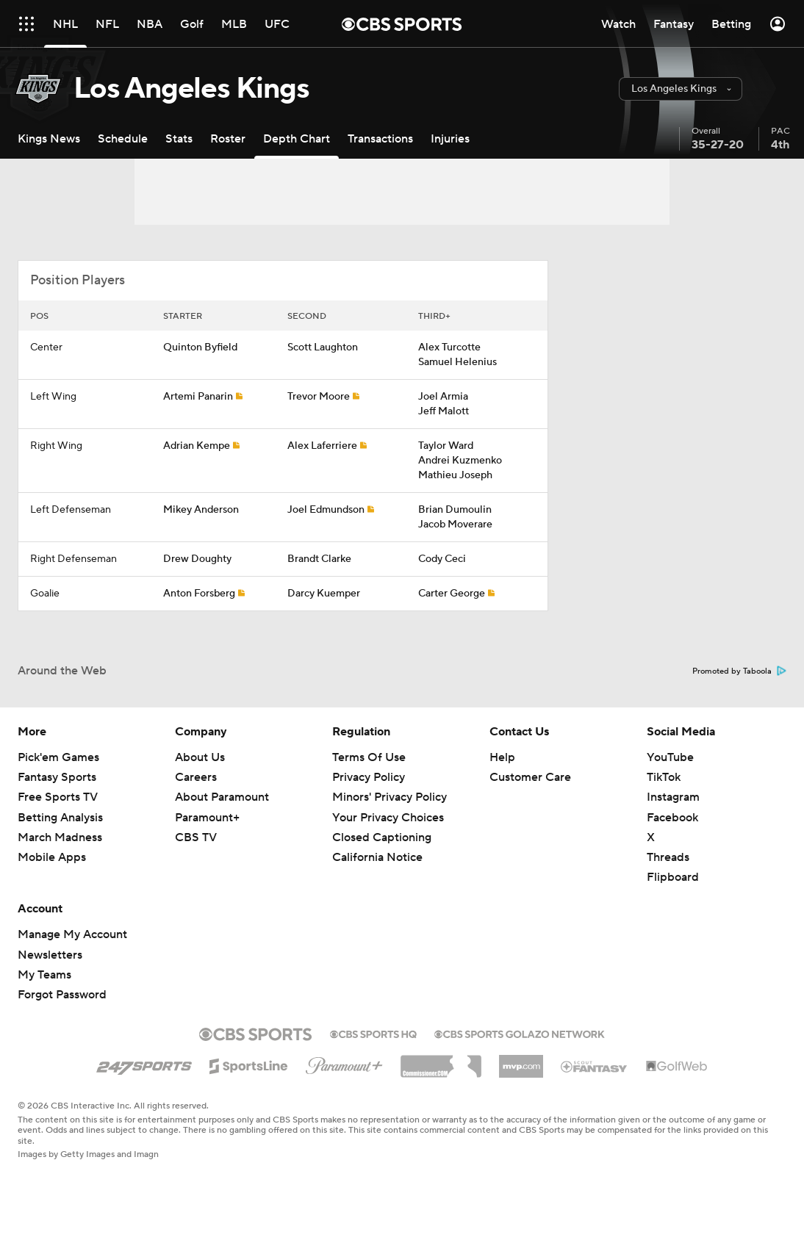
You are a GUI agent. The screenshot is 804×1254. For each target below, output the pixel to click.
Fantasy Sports (57, 777)
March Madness (60, 837)
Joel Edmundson (326, 509)
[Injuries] (450, 138)
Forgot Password (62, 994)
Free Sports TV (58, 797)
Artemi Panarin (198, 396)
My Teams (44, 974)
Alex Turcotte (449, 347)
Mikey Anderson (201, 509)
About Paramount (222, 797)
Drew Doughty (197, 559)
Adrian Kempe (196, 446)
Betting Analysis (60, 817)
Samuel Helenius (457, 362)
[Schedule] (123, 138)
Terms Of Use (369, 757)
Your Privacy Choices (388, 817)
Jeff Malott (443, 411)
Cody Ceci (442, 559)
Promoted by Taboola (739, 671)
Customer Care (530, 777)
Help (502, 757)
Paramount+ (207, 817)
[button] (680, 89)
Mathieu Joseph (455, 475)
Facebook (672, 817)
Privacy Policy (368, 777)
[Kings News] (49, 138)
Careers (196, 777)
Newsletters (50, 955)
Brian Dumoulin (455, 509)
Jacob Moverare (455, 524)
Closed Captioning (381, 837)
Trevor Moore (318, 396)
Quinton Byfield (200, 347)
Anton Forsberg (199, 593)
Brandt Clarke (319, 559)
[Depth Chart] (296, 138)
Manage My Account (72, 934)
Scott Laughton (322, 347)
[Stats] (179, 138)
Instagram (673, 797)
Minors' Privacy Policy (389, 797)
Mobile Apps (52, 857)
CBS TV (196, 837)
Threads (668, 857)
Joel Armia (443, 396)
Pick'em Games (58, 757)
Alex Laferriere (322, 446)
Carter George (451, 593)
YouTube (670, 757)
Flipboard (673, 877)
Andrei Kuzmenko (460, 460)
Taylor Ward (445, 446)
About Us (200, 757)
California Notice (377, 857)
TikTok (664, 777)
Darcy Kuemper (323, 593)
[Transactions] (380, 138)
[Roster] (227, 138)
